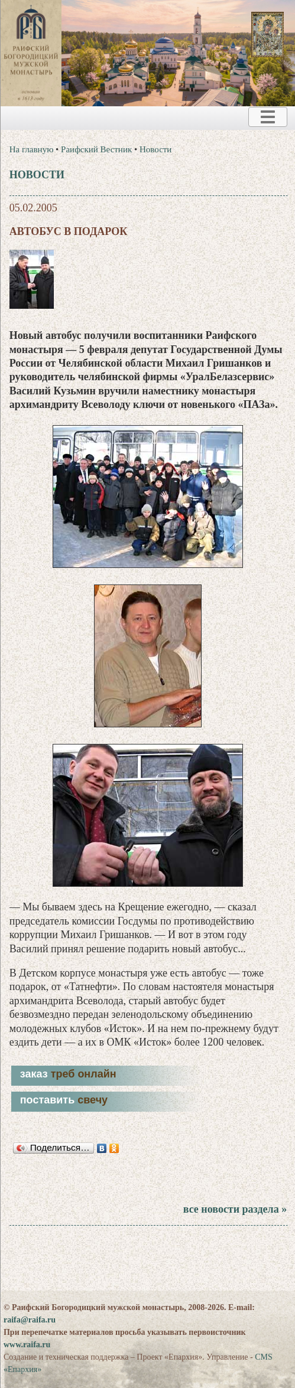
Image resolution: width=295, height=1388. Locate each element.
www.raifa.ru (27, 1344)
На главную (31, 149)
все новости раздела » (235, 1209)
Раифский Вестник (96, 149)
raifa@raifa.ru (30, 1319)
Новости (155, 149)
